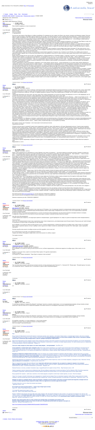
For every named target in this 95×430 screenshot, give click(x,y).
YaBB (39, 422)
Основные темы (19, 15)
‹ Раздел (9, 418)
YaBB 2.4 (57, 421)
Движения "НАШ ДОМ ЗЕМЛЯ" (28, 82)
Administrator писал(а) (17, 246)
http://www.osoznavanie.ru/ (28, 193)
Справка (11, 14)
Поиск (16, 14)
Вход (25, 5)
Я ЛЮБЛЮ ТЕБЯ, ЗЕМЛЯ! (8, 15)
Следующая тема (88, 17)
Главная (6, 14)
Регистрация (31, 5)
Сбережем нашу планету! (29, 15)
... (11, 19)
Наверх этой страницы (17, 418)
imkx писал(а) (15, 208)
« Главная (5, 418)
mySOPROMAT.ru (51, 423)
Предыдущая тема (79, 17)
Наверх (4, 85)
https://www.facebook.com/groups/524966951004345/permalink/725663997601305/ (30, 404)
